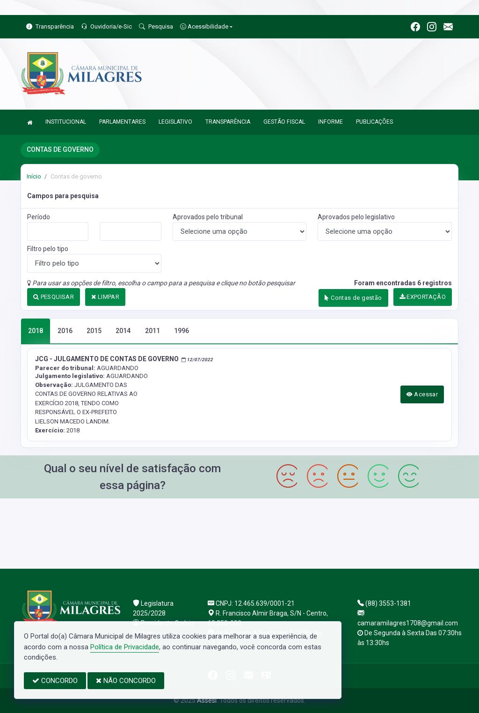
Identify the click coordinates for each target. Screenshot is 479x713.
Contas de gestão (353, 297)
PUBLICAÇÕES (374, 122)
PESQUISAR (53, 296)
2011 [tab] (152, 330)
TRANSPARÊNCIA (227, 122)
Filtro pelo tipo (47, 249)
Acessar (422, 394)
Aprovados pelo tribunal (208, 217)
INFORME (330, 122)
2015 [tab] (94, 330)
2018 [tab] (35, 330)
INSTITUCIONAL (65, 122)
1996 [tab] (181, 330)
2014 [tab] (123, 330)
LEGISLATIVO (175, 122)
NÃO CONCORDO (126, 680)
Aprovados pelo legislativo (356, 217)
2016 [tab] (65, 330)
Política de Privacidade (124, 647)
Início (34, 176)
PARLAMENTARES (122, 122)
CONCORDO (55, 680)
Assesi (207, 700)
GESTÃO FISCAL (284, 122)
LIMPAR (105, 296)
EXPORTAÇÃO (422, 296)
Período (38, 217)
